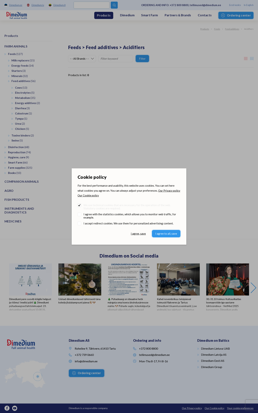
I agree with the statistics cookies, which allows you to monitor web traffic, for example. (129, 216)
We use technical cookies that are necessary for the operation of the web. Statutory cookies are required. (127, 206)
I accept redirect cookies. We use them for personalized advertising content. (128, 223)
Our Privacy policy (169, 190)
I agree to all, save (166, 233)
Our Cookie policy (88, 195)
